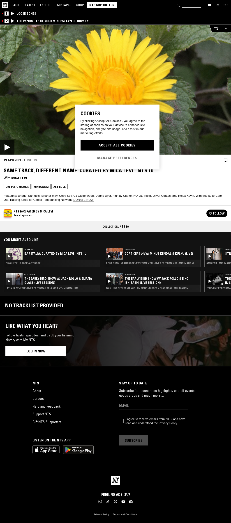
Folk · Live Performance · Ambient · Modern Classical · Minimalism (147, 288)
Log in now (35, 351)
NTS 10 (124, 226)
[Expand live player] (226, 28)
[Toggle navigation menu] (225, 5)
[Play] (115, 90)
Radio (16, 5)
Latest (30, 5)
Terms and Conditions (125, 514)
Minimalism (41, 186)
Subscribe (133, 440)
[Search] (178, 5)
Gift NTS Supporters (46, 422)
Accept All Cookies (117, 145)
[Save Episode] (225, 160)
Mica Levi (19, 178)
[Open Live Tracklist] (215, 28)
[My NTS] (218, 5)
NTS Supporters (101, 5)
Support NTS (41, 414)
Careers (38, 398)
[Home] (5, 5)
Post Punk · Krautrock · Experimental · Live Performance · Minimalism (150, 263)
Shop (80, 5)
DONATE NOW (83, 199)
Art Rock (59, 186)
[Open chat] (209, 4)
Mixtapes (64, 5)
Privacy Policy (168, 423)
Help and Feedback (46, 406)
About (36, 390)
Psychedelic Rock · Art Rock (23, 263)
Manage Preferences (117, 157)
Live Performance (17, 186)
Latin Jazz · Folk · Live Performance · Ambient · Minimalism (42, 288)
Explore (46, 5)
